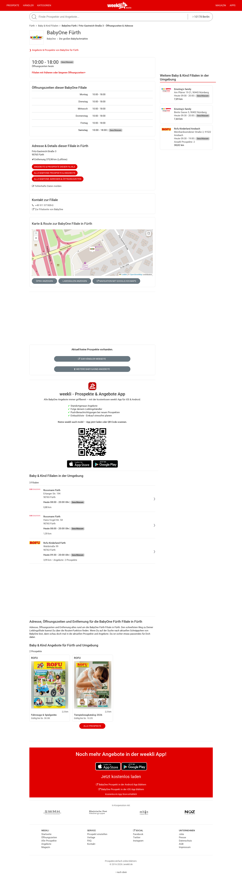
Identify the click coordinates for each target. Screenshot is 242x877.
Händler (28, 5)
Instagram (138, 840)
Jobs (181, 834)
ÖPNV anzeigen (44, 281)
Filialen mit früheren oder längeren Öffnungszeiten (58, 72)
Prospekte (13, 5)
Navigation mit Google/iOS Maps (116, 281)
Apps (232, 5)
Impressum (185, 847)
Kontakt (91, 844)
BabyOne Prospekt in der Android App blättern (121, 784)
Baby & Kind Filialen (48, 25)
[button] (148, 233)
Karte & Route (62, 223)
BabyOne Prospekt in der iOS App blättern (121, 789)
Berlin (128, 8)
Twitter (136, 837)
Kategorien (44, 5)
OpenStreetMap (136, 274)
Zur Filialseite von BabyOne (47, 209)
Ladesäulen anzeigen (75, 281)
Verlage (91, 837)
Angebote (46, 844)
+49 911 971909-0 (42, 205)
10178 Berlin (201, 16)
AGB (181, 844)
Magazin (221, 5)
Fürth (32, 25)
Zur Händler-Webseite (92, 359)
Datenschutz (185, 840)
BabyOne (51, 38)
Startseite (46, 834)
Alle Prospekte (92, 726)
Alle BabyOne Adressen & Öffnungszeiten (57, 179)
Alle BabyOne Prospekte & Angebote (54, 173)
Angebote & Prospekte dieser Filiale (54, 166)
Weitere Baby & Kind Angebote (92, 369)
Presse (182, 837)
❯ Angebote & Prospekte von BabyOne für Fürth (53, 50)
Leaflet (123, 274)
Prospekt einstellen (97, 834)
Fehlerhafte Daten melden (47, 186)
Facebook (138, 834)
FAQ (89, 840)
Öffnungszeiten (49, 837)
